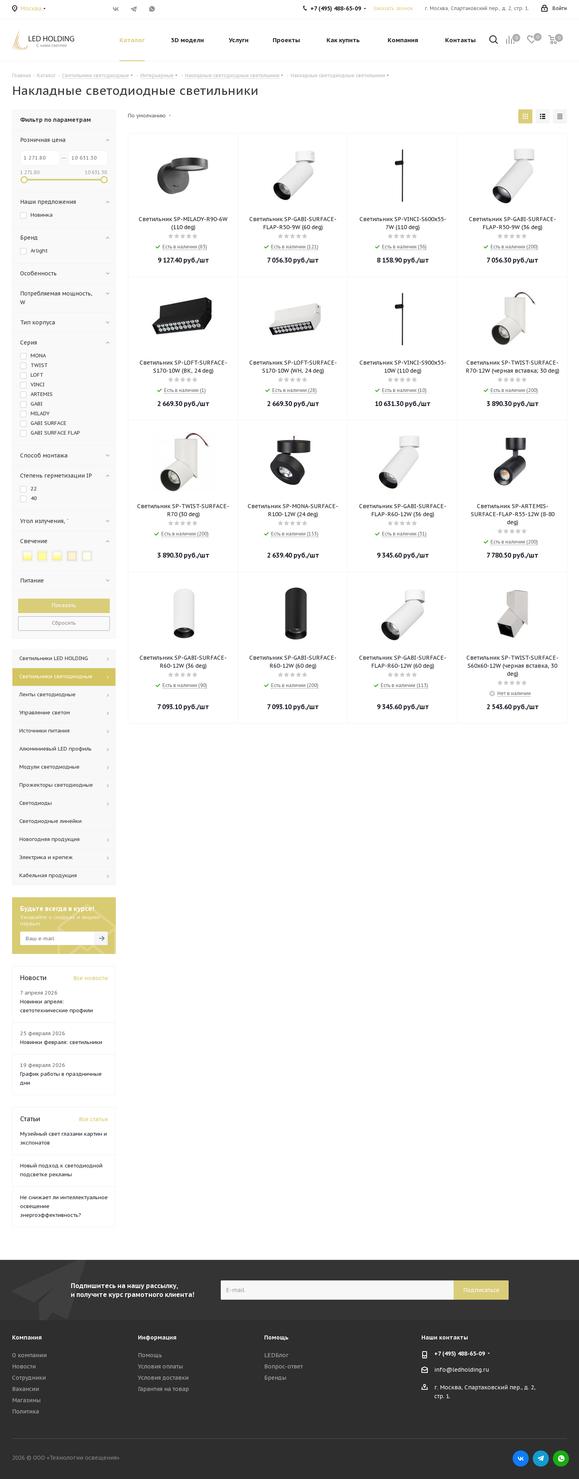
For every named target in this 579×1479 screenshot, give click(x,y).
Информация (157, 1337)
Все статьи (93, 1119)
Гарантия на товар (163, 1389)
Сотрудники (29, 1377)
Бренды (275, 1377)
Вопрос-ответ (283, 1366)
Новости (24, 1366)
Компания (27, 1337)
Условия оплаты (160, 1366)
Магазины (26, 1400)
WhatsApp (152, 9)
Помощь (150, 1355)
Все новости (90, 978)
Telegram (134, 9)
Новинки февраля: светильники (61, 1042)
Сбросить (64, 622)
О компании (29, 1355)
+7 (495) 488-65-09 (459, 1353)
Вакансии (25, 1389)
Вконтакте (116, 9)
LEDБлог (276, 1355)
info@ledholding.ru (461, 1369)
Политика (25, 1411)
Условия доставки (163, 1377)
